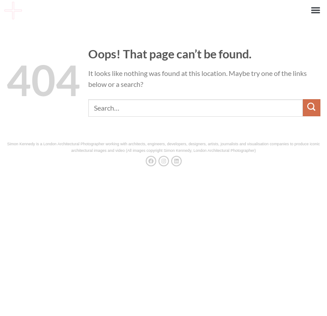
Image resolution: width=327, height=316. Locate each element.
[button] (315, 10)
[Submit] (311, 107)
